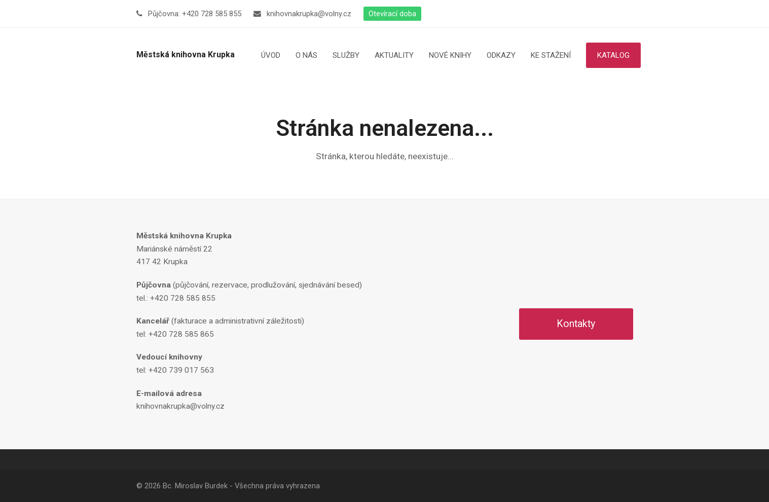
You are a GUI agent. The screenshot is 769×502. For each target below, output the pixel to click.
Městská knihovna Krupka (185, 54)
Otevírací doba (392, 13)
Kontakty (576, 324)
